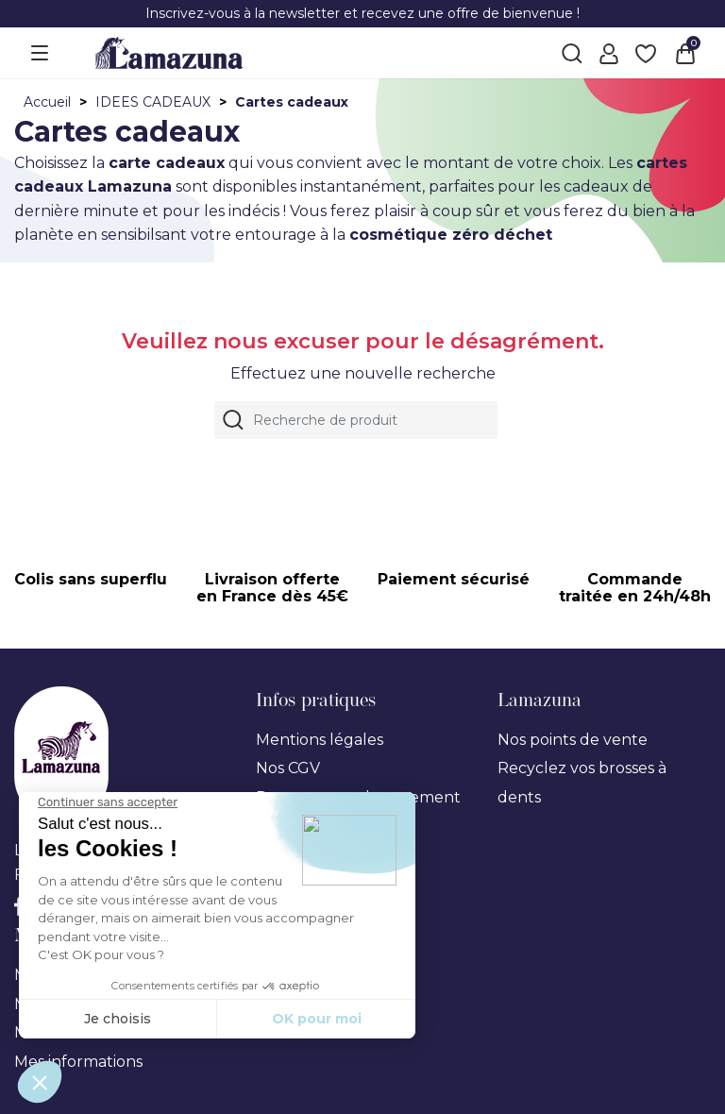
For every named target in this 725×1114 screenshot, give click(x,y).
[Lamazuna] (168, 51)
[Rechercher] (355, 420)
